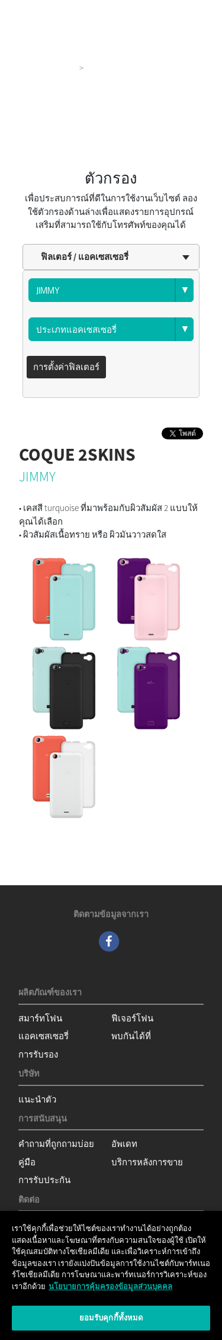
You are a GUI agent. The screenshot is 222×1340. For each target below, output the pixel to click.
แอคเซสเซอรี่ (43, 1036)
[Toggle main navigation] (196, 12)
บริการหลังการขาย (147, 1162)
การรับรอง (38, 1054)
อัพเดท (124, 1143)
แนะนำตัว (37, 1099)
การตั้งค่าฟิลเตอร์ (66, 366)
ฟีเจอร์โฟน (132, 1018)
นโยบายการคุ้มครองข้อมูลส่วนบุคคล (110, 1286)
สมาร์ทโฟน (40, 1018)
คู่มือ (27, 1162)
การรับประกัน (44, 1179)
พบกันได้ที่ (131, 1036)
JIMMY (37, 476)
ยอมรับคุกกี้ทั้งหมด (111, 1318)
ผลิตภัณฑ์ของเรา (42, 67)
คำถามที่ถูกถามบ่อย (56, 1143)
